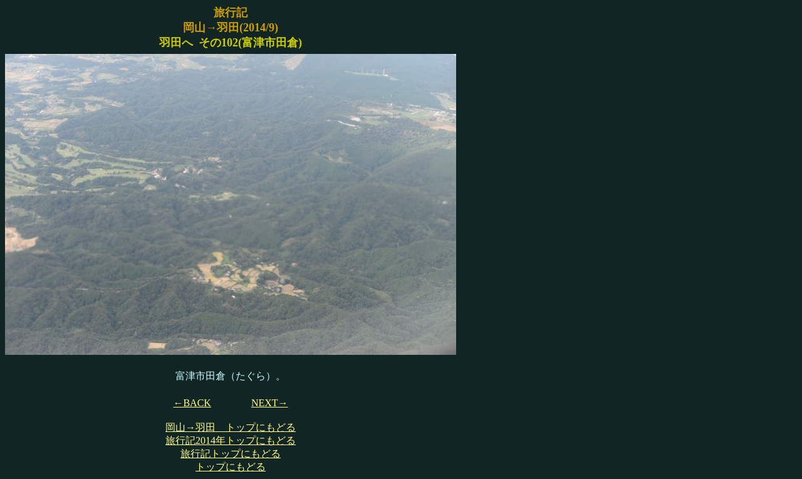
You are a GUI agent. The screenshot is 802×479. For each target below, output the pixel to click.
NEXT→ (269, 402)
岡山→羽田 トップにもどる (230, 427)
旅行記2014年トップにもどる (230, 440)
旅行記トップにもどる (230, 453)
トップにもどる (230, 466)
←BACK (192, 402)
